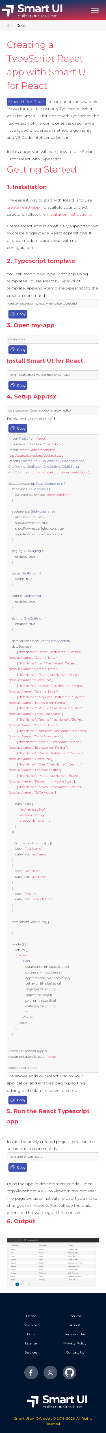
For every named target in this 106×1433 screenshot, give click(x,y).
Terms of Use (75, 1334)
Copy (17, 314)
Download (31, 1325)
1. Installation (27, 187)
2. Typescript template (41, 260)
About (75, 1325)
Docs (16, 25)
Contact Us (75, 1352)
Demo (31, 1316)
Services (31, 1352)
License (31, 1343)
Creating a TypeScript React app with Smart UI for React (47, 65)
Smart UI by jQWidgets (33, 1418)
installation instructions (69, 214)
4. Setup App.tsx (31, 396)
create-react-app (23, 207)
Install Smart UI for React (45, 360)
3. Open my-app (31, 325)
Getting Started (42, 169)
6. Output (21, 1221)
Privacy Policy (74, 1343)
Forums (75, 1316)
